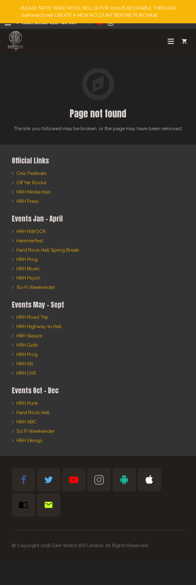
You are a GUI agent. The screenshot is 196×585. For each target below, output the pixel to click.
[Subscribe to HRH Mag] (23, 505)
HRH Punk (27, 403)
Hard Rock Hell (32, 412)
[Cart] (184, 41)
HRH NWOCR (31, 231)
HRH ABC (26, 422)
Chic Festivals (31, 173)
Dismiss (167, 15)
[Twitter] (48, 479)
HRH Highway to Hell (39, 326)
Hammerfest (29, 241)
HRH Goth (27, 345)
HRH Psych (28, 278)
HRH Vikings (29, 440)
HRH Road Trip (32, 317)
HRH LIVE (26, 373)
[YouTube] (74, 479)
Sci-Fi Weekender (35, 287)
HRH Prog (27, 259)
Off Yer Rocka (31, 182)
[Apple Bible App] (149, 479)
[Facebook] (23, 479)
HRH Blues (27, 269)
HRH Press (27, 201)
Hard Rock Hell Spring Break (47, 250)
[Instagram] (99, 479)
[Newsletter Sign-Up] (48, 505)
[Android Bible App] (124, 479)
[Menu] (171, 41)
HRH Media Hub (33, 192)
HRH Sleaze (29, 336)
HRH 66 (24, 364)
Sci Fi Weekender (35, 431)
